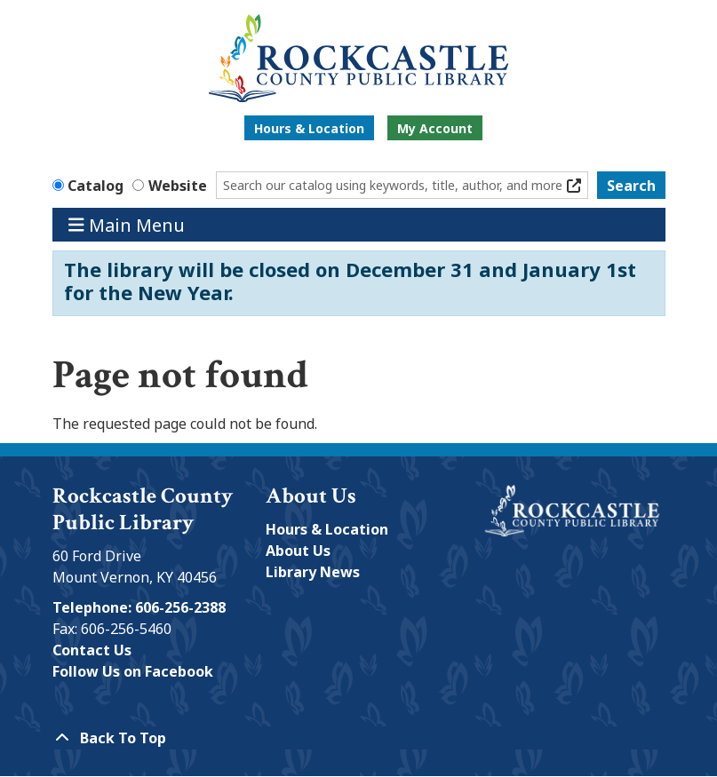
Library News (313, 572)
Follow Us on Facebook (132, 671)
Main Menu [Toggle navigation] (126, 224)
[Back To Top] (358, 737)
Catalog (95, 185)
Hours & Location (309, 128)
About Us (298, 550)
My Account (435, 128)
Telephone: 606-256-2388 (139, 607)
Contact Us (91, 650)
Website (177, 185)
